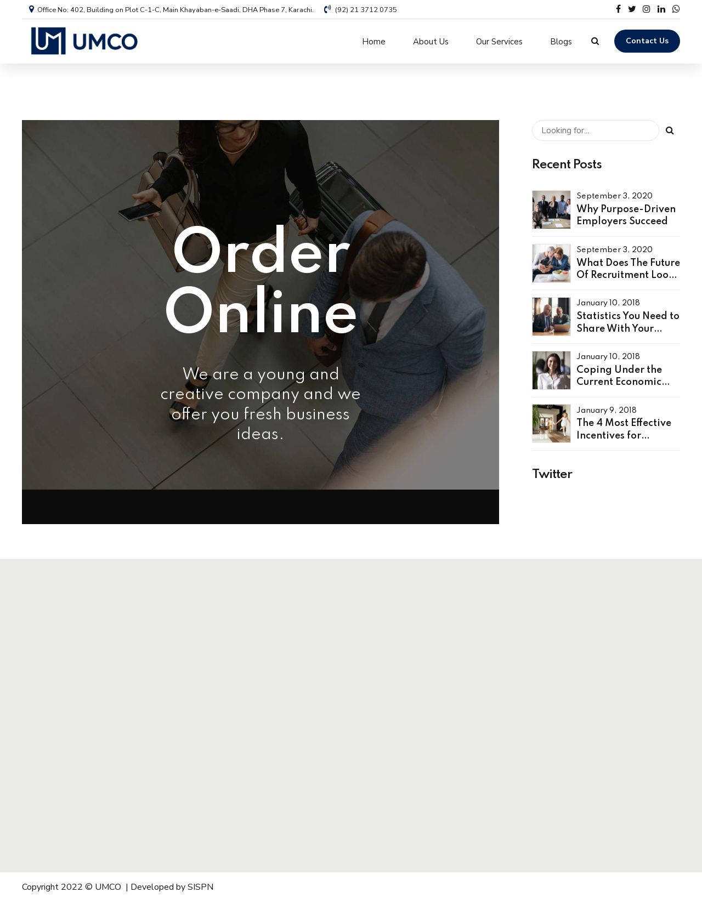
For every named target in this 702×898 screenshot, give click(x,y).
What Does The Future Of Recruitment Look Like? (628, 271)
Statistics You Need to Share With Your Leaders (628, 325)
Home (374, 41)
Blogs (561, 41)
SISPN (200, 883)
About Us (431, 41)
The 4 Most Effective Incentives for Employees (623, 431)
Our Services (499, 41)
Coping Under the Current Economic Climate (619, 378)
